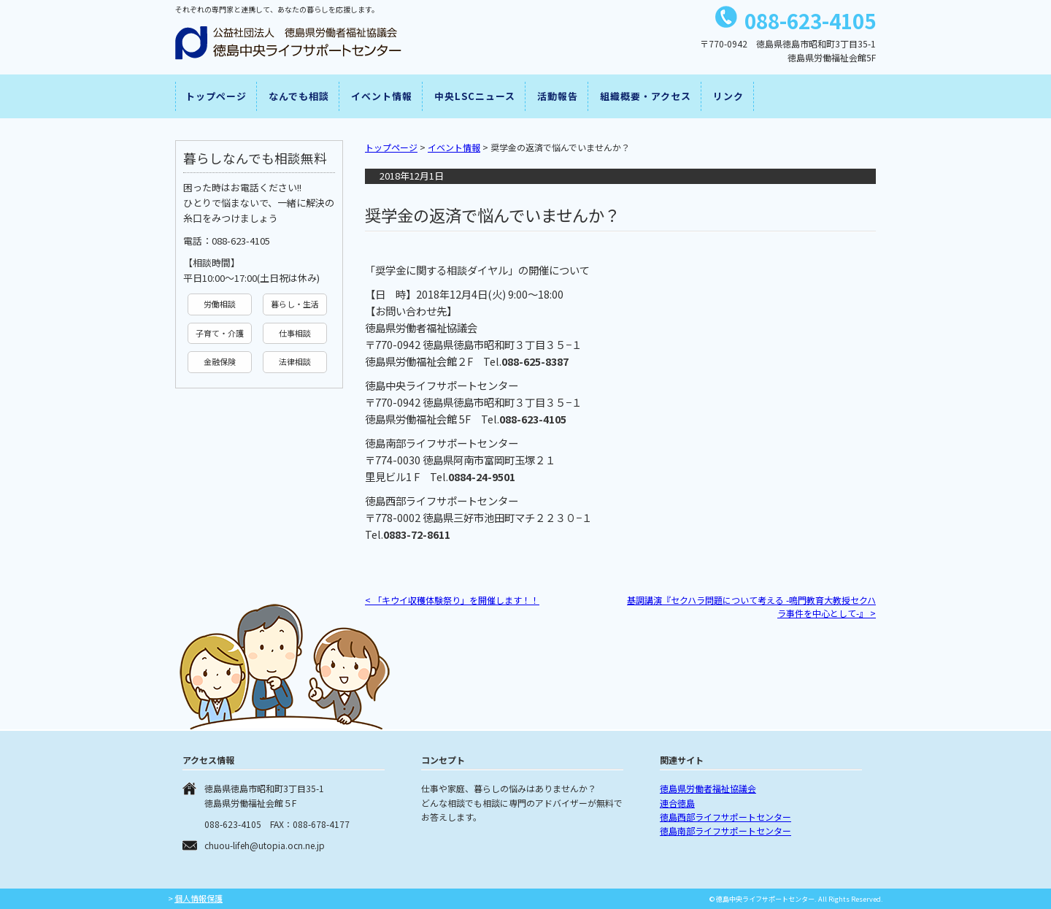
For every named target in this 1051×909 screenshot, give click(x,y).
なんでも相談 (299, 96)
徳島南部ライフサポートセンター (725, 830)
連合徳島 (677, 803)
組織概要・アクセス (645, 96)
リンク (728, 96)
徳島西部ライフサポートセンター (725, 816)
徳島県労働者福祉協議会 (708, 788)
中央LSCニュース (474, 96)
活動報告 (557, 96)
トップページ (216, 96)
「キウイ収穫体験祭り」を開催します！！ (452, 600)
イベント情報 (381, 96)
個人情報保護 (198, 898)
